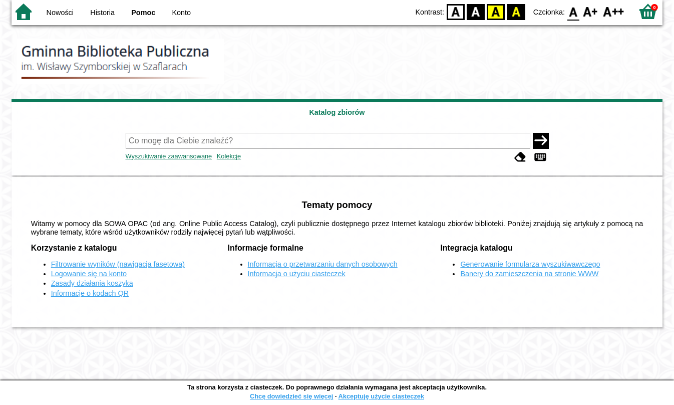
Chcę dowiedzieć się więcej (291, 396)
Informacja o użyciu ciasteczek (297, 274)
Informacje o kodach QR (90, 293)
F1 (590, 11)
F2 (613, 11)
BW (475, 11)
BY (516, 11)
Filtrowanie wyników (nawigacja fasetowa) (118, 264)
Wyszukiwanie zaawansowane (169, 156)
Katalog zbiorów (337, 112)
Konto (181, 13)
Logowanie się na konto (89, 274)
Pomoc (143, 13)
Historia (102, 13)
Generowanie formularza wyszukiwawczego (530, 264)
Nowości (60, 13)
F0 (573, 11)
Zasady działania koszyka (92, 283)
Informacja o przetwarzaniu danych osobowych (323, 264)
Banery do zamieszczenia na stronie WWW (529, 274)
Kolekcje (229, 156)
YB (496, 11)
